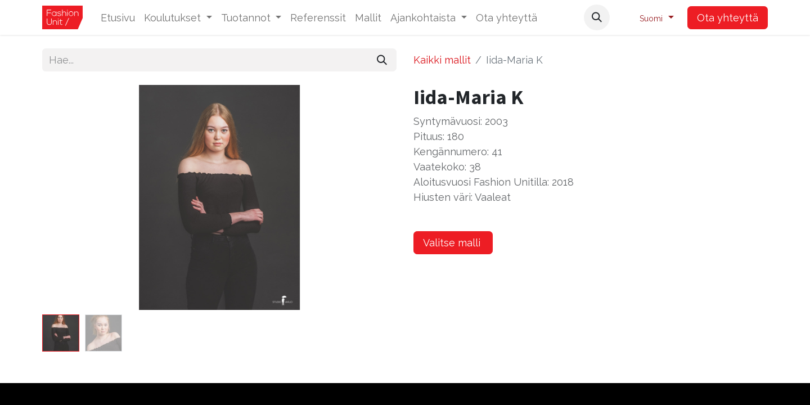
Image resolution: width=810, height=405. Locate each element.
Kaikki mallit (442, 60)
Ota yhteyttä (727, 18)
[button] (597, 17)
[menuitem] (118, 18)
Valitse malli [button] (453, 243)
